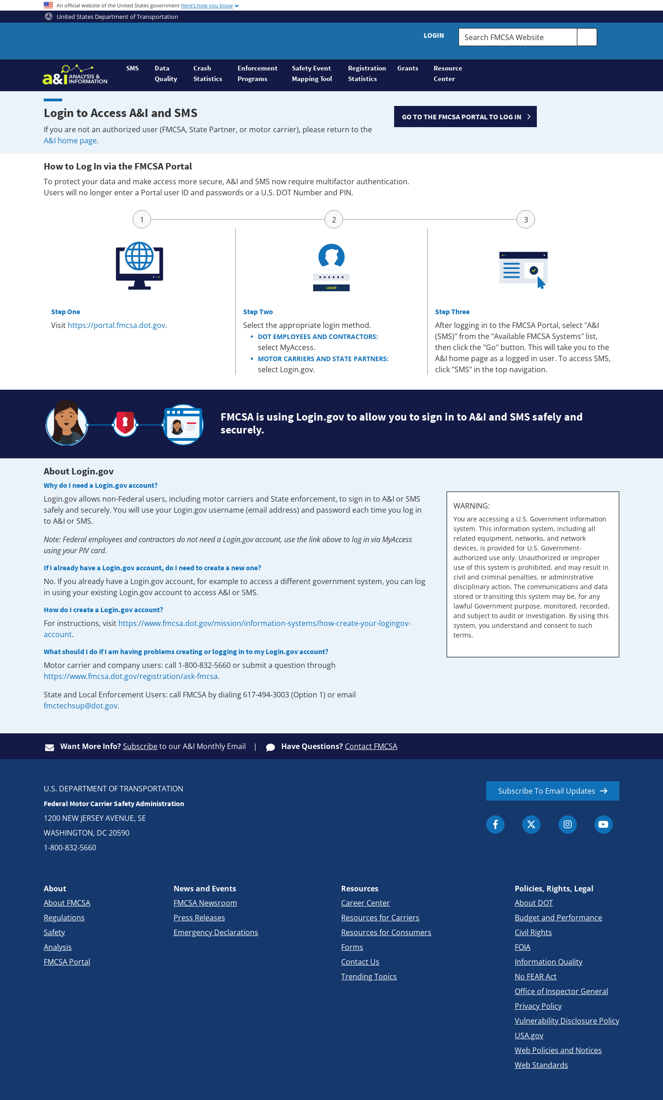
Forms (352, 947)
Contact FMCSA (371, 746)
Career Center (365, 903)
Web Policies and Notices (558, 1050)
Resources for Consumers (386, 932)
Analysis (58, 947)
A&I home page (70, 140)
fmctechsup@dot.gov (80, 706)
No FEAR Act (536, 976)
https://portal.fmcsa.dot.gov (116, 325)
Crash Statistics (207, 73)
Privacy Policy (538, 1006)
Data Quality (166, 73)
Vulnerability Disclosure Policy (567, 1021)
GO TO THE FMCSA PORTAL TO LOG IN (462, 116)
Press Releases (199, 918)
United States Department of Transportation (111, 16)
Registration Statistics (367, 73)
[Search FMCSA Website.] (518, 37)
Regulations (64, 918)
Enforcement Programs (258, 73)
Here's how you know (207, 5)
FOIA (522, 947)
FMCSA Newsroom (205, 903)
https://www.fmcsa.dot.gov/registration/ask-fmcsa (131, 676)
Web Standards (541, 1065)
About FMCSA (67, 903)
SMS (132, 68)
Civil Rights (533, 932)
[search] (587, 37)
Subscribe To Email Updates (546, 791)
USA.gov (529, 1035)
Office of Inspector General (561, 991)
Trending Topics (369, 976)
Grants (408, 68)
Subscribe (140, 746)
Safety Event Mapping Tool (312, 73)
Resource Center (448, 73)
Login (434, 35)
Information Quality (548, 962)
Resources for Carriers (380, 918)
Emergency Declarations (216, 932)
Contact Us (360, 962)
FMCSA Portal (67, 962)
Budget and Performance (558, 918)
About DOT (534, 903)
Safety (54, 932)
